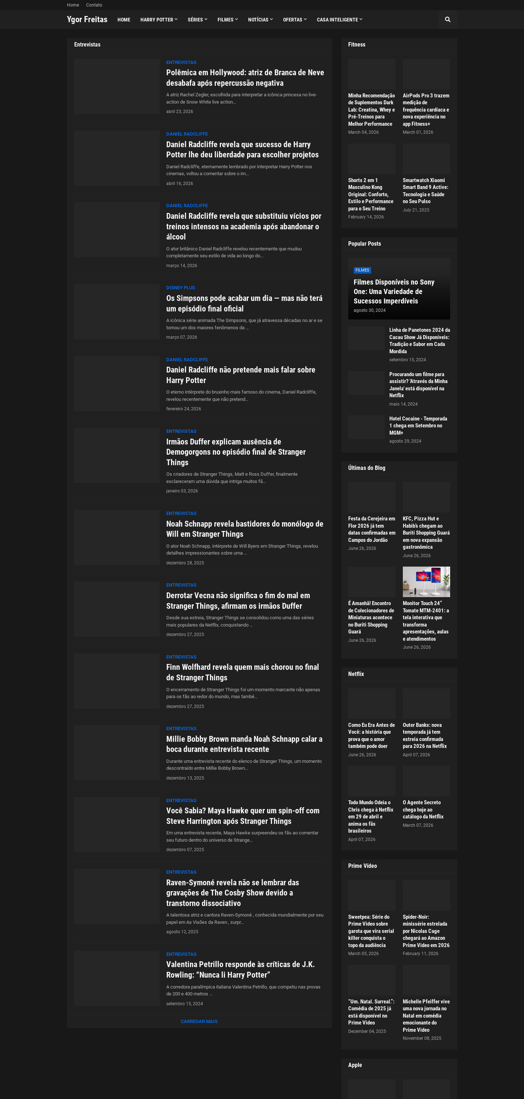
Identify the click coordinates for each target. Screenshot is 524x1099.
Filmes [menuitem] (226, 20)
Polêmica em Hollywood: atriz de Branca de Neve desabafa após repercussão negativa (245, 78)
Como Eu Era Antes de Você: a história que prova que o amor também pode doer (371, 736)
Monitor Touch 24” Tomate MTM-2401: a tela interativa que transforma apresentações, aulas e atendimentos (426, 621)
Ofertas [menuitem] (292, 20)
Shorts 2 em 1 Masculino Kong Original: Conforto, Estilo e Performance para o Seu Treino (370, 194)
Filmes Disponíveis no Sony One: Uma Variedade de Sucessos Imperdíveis (394, 291)
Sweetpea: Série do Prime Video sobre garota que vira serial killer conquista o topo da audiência (371, 931)
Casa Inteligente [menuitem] (337, 20)
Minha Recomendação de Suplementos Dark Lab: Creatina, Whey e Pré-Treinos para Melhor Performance (371, 109)
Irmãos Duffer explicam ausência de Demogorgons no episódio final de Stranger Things (236, 452)
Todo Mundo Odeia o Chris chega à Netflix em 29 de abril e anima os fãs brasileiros (370, 816)
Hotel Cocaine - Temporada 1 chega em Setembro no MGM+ (418, 425)
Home (73, 5)
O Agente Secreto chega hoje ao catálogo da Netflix (423, 809)
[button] (447, 19)
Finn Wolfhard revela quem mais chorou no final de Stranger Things (242, 672)
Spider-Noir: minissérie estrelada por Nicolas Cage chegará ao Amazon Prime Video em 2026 (426, 931)
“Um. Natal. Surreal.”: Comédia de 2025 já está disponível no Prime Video (371, 1012)
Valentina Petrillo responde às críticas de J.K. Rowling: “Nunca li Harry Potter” (240, 969)
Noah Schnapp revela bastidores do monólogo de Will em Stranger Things (244, 529)
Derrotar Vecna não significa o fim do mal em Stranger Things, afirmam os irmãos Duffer (238, 601)
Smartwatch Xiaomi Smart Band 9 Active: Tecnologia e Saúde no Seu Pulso (425, 191)
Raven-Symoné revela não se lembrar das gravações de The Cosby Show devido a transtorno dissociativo (232, 893)
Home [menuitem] (124, 20)
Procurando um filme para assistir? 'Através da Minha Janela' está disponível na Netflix (418, 385)
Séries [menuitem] (195, 20)
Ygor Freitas (87, 19)
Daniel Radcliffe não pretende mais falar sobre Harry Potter (240, 375)
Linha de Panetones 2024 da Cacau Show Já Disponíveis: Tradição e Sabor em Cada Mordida (419, 341)
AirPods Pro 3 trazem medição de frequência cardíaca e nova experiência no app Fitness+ (426, 109)
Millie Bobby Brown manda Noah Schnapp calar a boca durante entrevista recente (244, 744)
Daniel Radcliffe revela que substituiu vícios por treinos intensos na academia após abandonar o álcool (243, 226)
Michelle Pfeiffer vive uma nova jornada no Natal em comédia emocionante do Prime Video (426, 1015)
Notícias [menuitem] (258, 20)
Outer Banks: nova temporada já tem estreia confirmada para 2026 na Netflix (425, 736)
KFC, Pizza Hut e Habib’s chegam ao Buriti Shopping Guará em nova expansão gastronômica (426, 532)
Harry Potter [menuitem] (156, 20)
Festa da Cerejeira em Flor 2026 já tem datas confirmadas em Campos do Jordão (372, 529)
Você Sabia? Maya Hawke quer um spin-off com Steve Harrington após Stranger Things (242, 816)
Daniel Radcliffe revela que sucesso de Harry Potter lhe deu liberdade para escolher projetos (242, 150)
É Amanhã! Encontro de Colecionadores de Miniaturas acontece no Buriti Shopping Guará (371, 617)
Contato (94, 5)
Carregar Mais (199, 1021)
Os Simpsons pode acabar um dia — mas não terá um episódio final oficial (244, 303)
